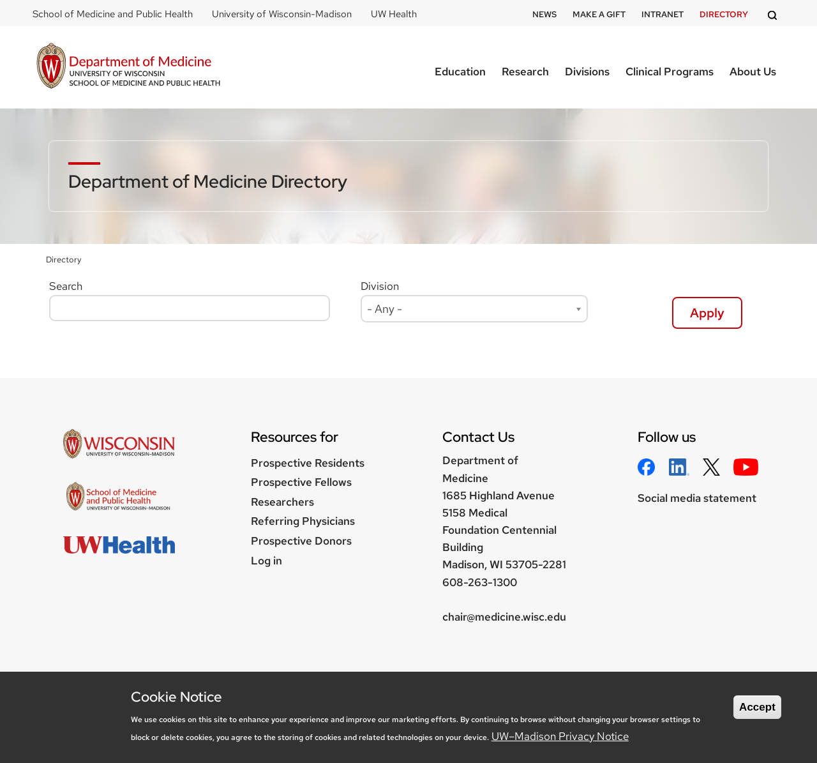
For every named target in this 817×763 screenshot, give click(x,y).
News (544, 14)
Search (65, 286)
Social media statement (697, 498)
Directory (724, 14)
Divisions (587, 71)
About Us (753, 71)
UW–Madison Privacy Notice (560, 736)
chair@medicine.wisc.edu (504, 617)
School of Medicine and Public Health (113, 14)
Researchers (282, 502)
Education (460, 71)
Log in (266, 561)
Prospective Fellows (301, 482)
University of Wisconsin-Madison (282, 14)
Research (525, 71)
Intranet (662, 14)
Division (380, 286)
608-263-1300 (479, 582)
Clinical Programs (670, 71)
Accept (757, 707)
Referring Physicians (303, 521)
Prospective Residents (307, 463)
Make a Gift (599, 14)
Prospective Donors (301, 541)
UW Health (394, 14)
